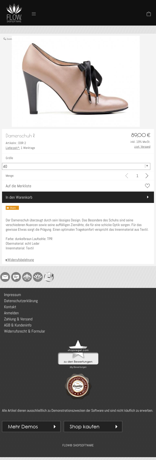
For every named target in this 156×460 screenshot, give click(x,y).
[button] (33, 13)
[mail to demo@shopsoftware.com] (5, 277)
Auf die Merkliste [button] (18, 186)
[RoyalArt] (27, 277)
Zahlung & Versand (18, 319)
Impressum (12, 294)
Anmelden (11, 313)
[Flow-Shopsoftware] (38, 277)
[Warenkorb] (148, 13)
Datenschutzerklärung (21, 300)
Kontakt (10, 306)
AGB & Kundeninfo (17, 325)
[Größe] (76, 166)
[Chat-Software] (16, 277)
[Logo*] (14, 4)
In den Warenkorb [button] (19, 197)
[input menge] (137, 175)
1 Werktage (20, 148)
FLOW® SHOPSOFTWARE (78, 445)
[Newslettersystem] (49, 277)
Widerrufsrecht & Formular (24, 331)
